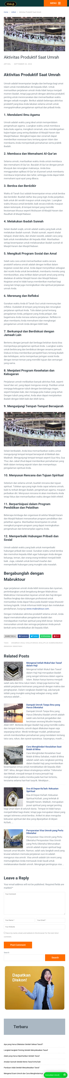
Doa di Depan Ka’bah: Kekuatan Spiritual (42, 790)
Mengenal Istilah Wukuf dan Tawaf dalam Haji (44, 664)
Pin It (56, 636)
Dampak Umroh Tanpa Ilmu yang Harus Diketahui (43, 706)
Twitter (34, 636)
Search (6, 953)
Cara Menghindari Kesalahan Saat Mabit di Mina (43, 748)
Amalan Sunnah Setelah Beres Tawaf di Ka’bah (22, 1062)
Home (6, 12)
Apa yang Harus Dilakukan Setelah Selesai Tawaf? (23, 1044)
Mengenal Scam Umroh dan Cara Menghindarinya (23, 1073)
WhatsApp (45, 636)
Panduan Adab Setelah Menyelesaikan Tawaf (21, 1068)
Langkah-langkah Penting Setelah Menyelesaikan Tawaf (26, 1050)
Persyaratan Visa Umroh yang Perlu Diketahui (44, 831)
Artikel (13, 12)
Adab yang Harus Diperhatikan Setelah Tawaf (22, 1056)
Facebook (23, 636)
